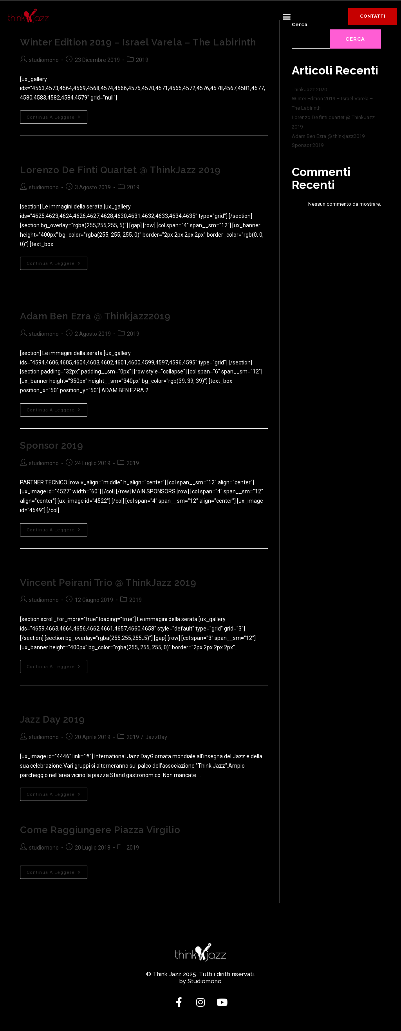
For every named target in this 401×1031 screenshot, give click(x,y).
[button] (286, 16)
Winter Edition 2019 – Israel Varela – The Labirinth (138, 42)
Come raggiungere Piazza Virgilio (100, 829)
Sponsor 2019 (51, 445)
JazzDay (156, 736)
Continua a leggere (57, 115)
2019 (142, 59)
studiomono (44, 59)
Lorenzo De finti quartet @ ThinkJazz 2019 (120, 169)
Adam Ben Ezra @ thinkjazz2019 (95, 316)
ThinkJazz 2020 (309, 89)
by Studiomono (200, 980)
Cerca (355, 39)
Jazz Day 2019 (52, 719)
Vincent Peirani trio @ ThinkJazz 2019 (108, 581)
